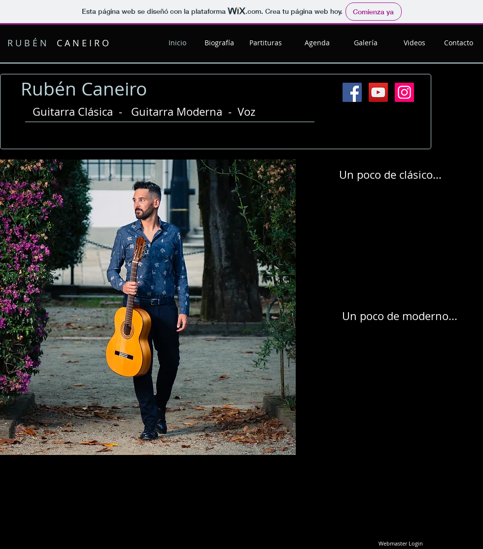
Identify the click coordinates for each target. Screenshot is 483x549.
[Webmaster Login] (400, 544)
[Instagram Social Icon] (404, 92)
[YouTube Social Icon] (378, 92)
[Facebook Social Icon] (352, 92)
